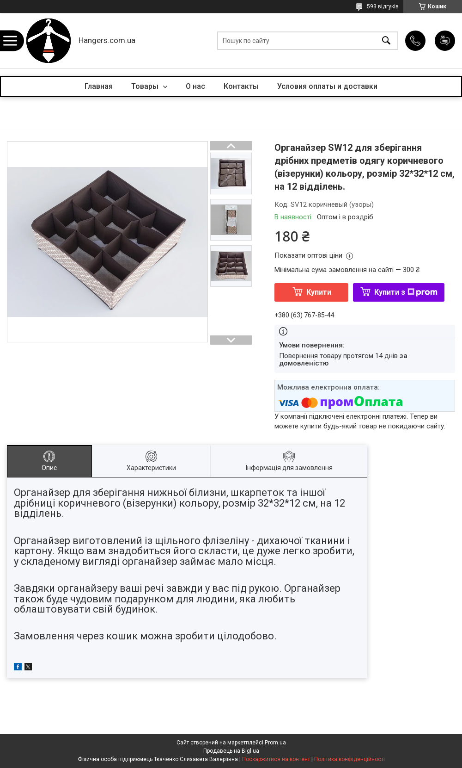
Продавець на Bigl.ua (231, 751)
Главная (99, 86)
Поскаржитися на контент (276, 759)
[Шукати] (386, 41)
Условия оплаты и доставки (327, 86)
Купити (318, 292)
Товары (145, 86)
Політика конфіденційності (349, 759)
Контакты (241, 86)
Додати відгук (445, 41)
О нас (195, 86)
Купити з (406, 292)
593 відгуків (383, 6)
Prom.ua (275, 742)
